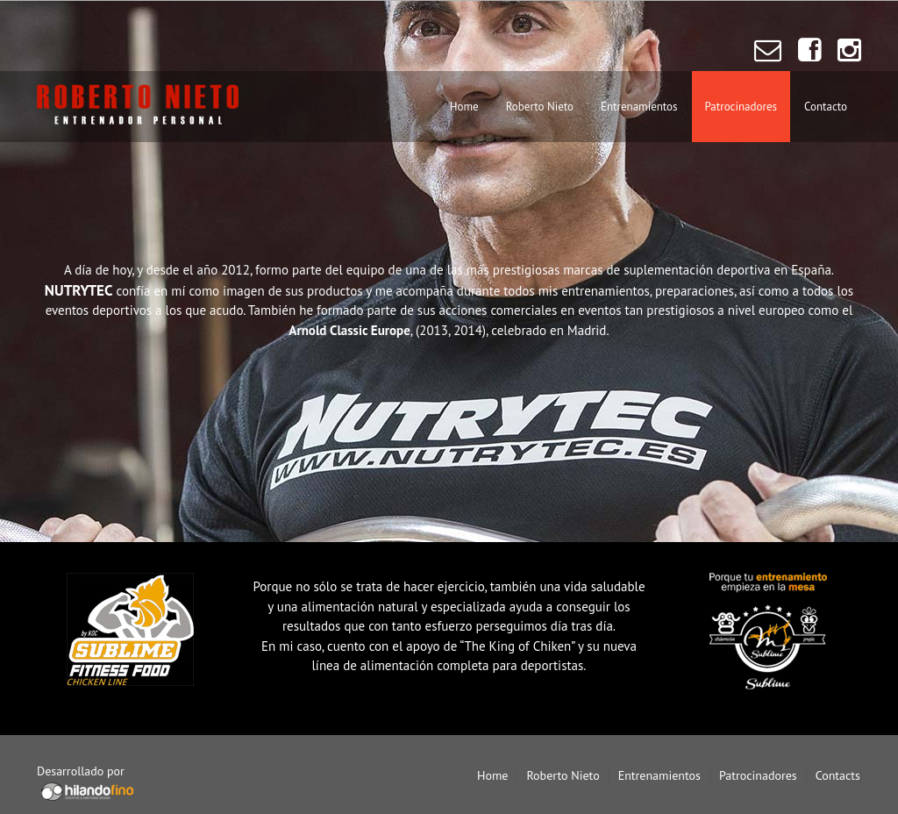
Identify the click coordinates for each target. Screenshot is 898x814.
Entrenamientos (639, 106)
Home (464, 106)
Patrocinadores (741, 106)
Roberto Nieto (540, 106)
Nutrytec (449, 424)
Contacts (838, 775)
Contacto (825, 106)
